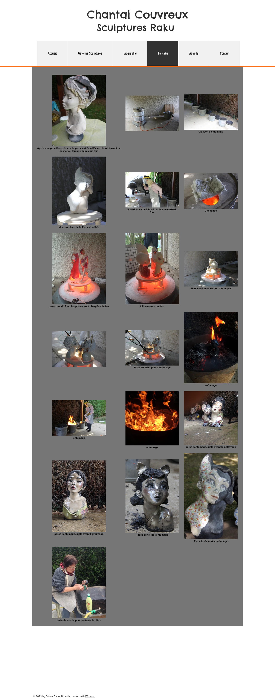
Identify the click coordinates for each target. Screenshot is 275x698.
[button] (90, 53)
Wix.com (90, 696)
